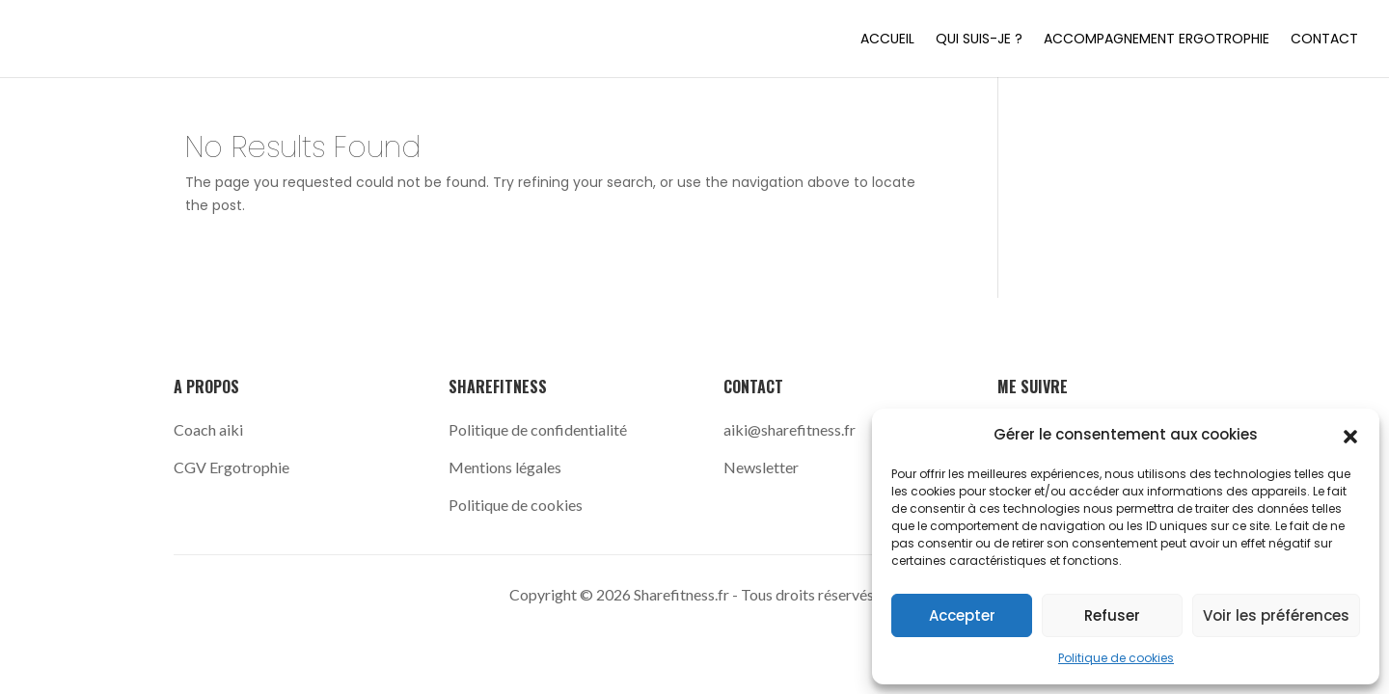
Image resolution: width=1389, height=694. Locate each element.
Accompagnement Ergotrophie (1156, 40)
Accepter (962, 615)
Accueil (887, 40)
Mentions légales (505, 467)
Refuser (1112, 615)
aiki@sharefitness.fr (789, 429)
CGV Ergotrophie (231, 467)
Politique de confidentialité (538, 429)
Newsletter (761, 467)
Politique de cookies (1116, 658)
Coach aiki (210, 429)
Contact (1324, 40)
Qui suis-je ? (979, 40)
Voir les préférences (1276, 615)
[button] (1350, 434)
